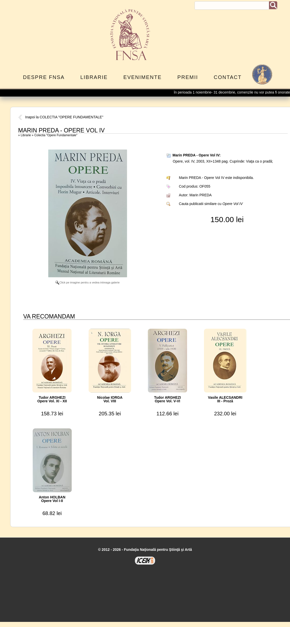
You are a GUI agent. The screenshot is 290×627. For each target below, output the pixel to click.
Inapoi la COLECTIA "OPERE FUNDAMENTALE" (60, 117)
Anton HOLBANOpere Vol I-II (52, 499)
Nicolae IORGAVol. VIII (110, 399)
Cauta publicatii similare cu (211, 204)
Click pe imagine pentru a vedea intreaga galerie (87, 282)
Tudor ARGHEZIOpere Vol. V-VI (167, 399)
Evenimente (142, 77)
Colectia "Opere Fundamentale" (55, 135)
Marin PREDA (200, 195)
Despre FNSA (44, 77)
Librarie (94, 77)
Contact (227, 77)
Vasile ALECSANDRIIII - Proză (225, 399)
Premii (187, 77)
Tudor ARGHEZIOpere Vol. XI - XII (52, 399)
